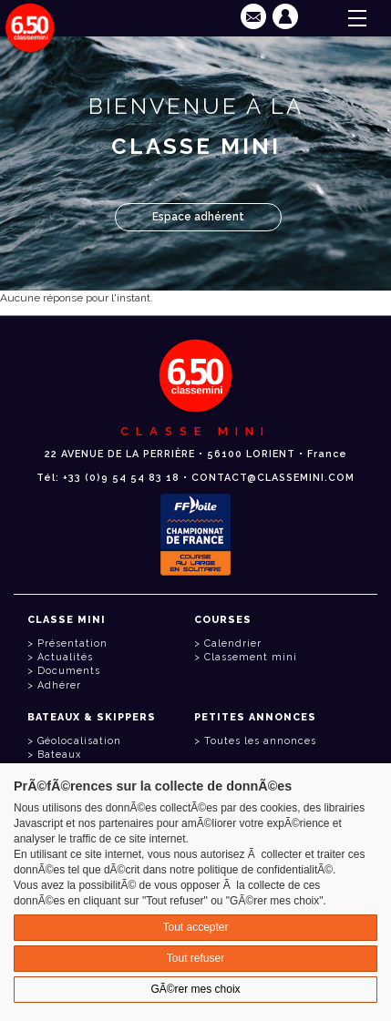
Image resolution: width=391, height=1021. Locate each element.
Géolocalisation (79, 741)
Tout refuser (195, 958)
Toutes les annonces (260, 741)
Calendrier (233, 643)
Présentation (72, 643)
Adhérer (59, 685)
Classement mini (250, 657)
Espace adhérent (198, 216)
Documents (68, 671)
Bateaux (59, 755)
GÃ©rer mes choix (195, 989)
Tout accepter (195, 927)
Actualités (65, 657)
